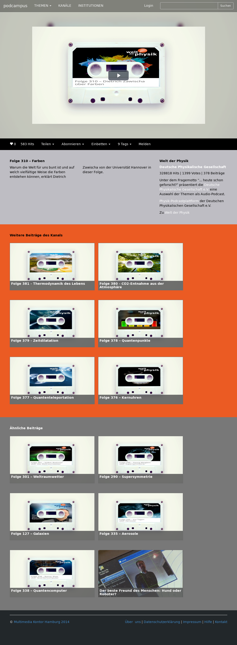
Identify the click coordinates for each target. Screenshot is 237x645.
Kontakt (221, 622)
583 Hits (27, 144)
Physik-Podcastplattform (179, 201)
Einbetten (100, 144)
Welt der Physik (177, 213)
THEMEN (42, 6)
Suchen (225, 5)
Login (148, 6)
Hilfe (208, 622)
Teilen (47, 144)
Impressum (192, 622)
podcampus (15, 5)
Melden (145, 144)
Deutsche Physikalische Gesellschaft (192, 167)
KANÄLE (64, 6)
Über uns (133, 622)
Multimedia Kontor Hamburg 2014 (41, 622)
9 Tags (124, 144)
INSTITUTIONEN (90, 6)
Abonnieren (73, 144)
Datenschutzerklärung (162, 622)
